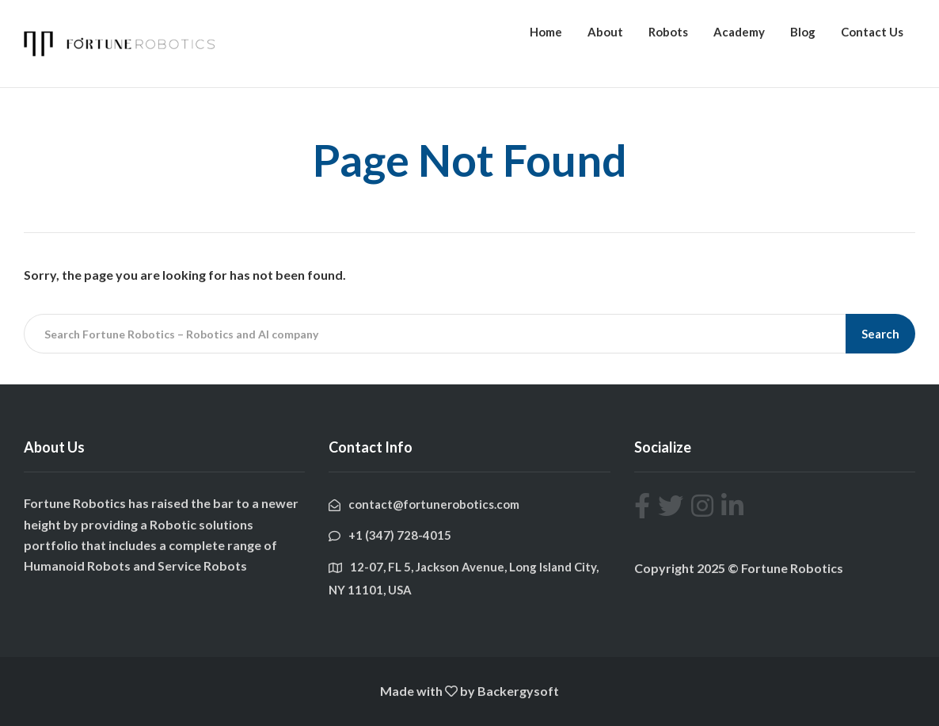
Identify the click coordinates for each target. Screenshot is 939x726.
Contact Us (872, 32)
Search (880, 334)
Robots (668, 32)
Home (546, 32)
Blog (802, 32)
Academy (739, 32)
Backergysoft (518, 690)
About (605, 32)
